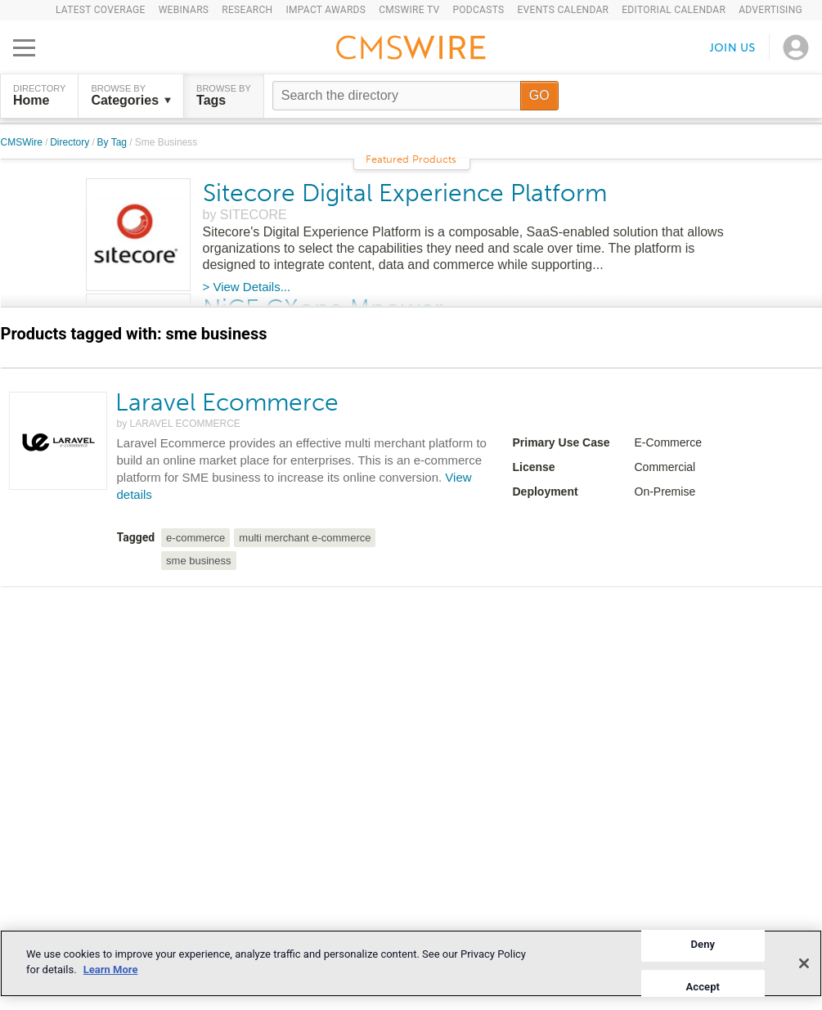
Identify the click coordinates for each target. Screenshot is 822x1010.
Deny (702, 944)
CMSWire (23, 142)
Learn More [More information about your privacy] (110, 969)
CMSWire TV (409, 10)
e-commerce (195, 538)
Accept (702, 986)
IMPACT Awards (325, 10)
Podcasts (478, 10)
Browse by (131, 95)
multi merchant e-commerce (305, 538)
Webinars (184, 10)
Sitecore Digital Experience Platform (405, 193)
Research (247, 10)
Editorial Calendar (673, 10)
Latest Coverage (101, 10)
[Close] (804, 963)
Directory (71, 142)
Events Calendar (563, 10)
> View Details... (247, 287)
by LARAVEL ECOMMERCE (178, 423)
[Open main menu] (24, 47)
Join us (733, 47)
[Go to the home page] (411, 50)
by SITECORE (245, 215)
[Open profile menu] (796, 47)
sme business (198, 560)
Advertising (770, 10)
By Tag (113, 142)
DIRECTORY (39, 95)
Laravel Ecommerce (227, 402)
